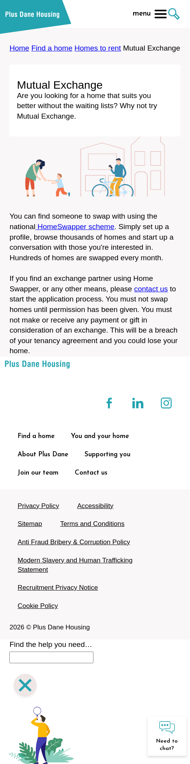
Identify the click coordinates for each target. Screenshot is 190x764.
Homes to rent (97, 48)
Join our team (38, 473)
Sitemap (30, 523)
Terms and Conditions (92, 523)
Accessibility (95, 506)
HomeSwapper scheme (74, 227)
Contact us (91, 473)
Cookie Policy (38, 606)
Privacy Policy (38, 506)
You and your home (100, 436)
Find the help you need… (50, 644)
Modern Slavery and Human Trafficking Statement (75, 565)
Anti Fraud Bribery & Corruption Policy (74, 542)
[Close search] (25, 686)
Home (19, 48)
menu (150, 14)
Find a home (51, 48)
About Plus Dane (43, 454)
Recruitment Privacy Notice (58, 587)
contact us (151, 289)
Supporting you (107, 454)
